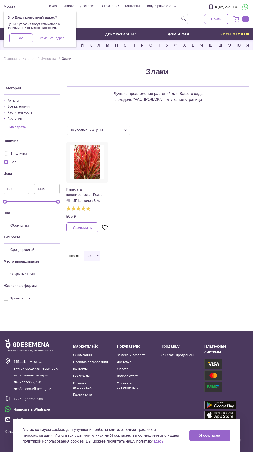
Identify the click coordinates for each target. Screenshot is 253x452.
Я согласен (209, 435)
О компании (110, 6)
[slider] (5, 202)
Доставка (87, 6)
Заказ (52, 6)
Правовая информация (83, 385)
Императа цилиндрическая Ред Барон (82, 192)
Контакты (132, 6)
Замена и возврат (131, 355)
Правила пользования (90, 362)
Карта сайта (82, 394)
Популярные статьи (161, 6)
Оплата (68, 6)
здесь (159, 441)
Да (21, 38)
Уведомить (82, 227)
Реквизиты (81, 376)
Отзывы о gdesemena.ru (128, 385)
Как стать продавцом (177, 355)
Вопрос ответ (127, 376)
